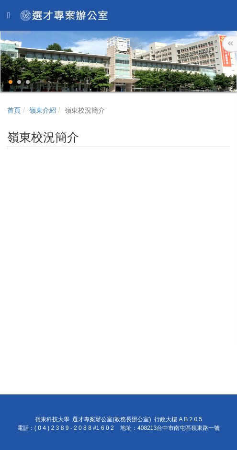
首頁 (14, 110)
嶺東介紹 (42, 110)
